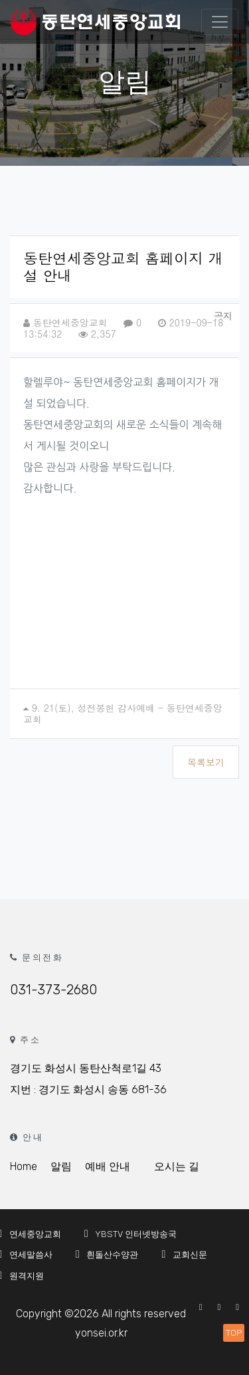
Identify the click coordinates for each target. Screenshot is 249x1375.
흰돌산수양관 (105, 1255)
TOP (234, 1333)
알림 (61, 1166)
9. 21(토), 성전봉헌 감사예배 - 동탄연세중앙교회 (122, 713)
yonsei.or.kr (101, 1333)
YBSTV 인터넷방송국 (128, 1234)
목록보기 (205, 762)
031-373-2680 (53, 990)
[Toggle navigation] (219, 22)
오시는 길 (176, 1166)
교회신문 (182, 1255)
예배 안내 (107, 1166)
